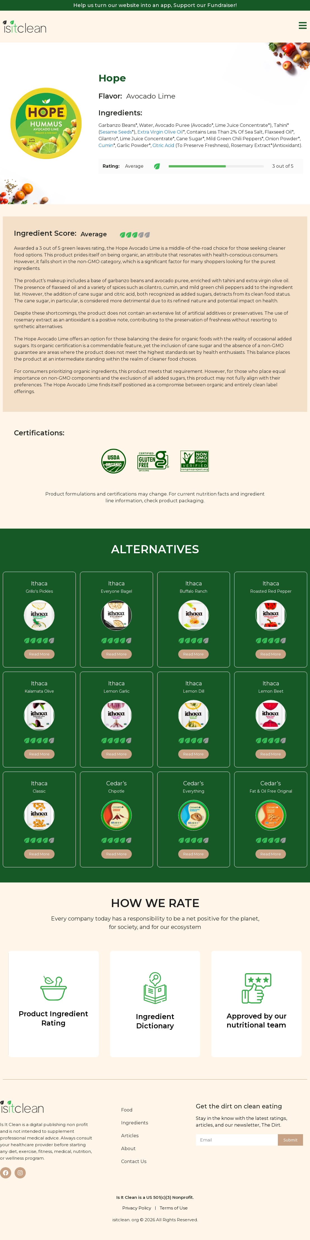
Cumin (105, 145)
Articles (131, 1135)
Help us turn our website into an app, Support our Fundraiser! (155, 5)
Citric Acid (163, 145)
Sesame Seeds (116, 132)
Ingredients (135, 1122)
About (129, 1148)
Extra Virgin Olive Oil (160, 132)
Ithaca (39, 583)
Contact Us (134, 1161)
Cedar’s (116, 783)
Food (127, 1110)
